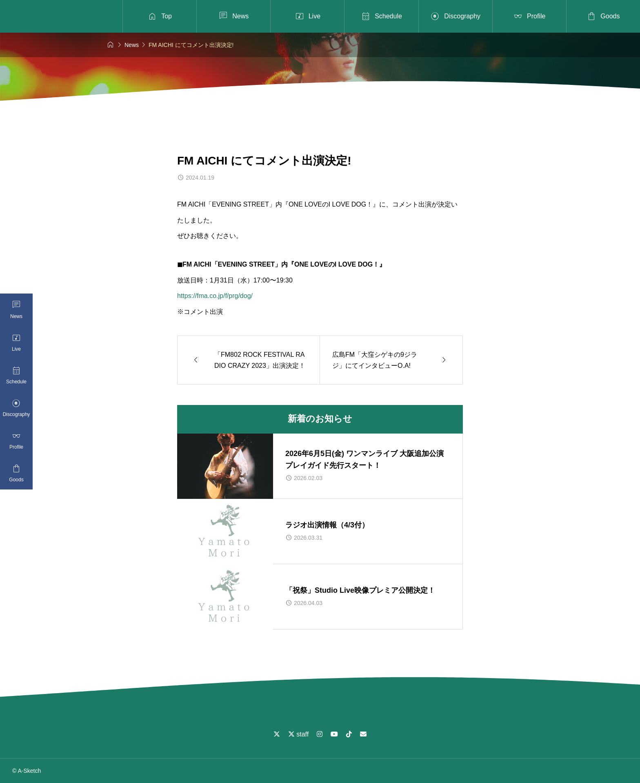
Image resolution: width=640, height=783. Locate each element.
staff (298, 734)
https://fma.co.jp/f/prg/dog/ (215, 295)
